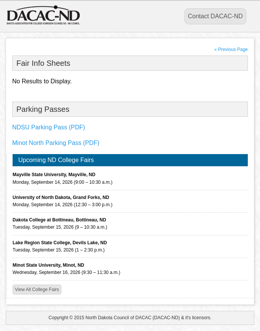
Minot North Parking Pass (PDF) (56, 143)
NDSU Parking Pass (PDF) (48, 127)
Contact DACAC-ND (215, 16)
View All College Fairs (37, 289)
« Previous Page (231, 49)
